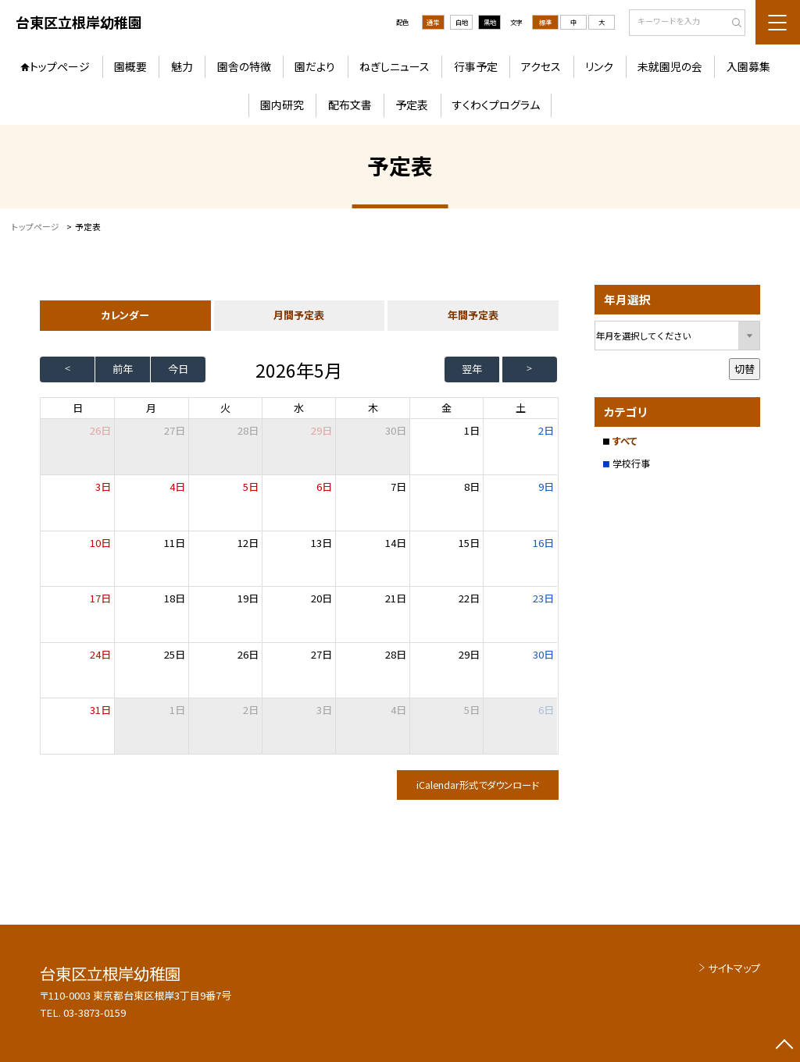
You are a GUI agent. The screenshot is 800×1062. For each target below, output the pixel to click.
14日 (395, 542)
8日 (472, 486)
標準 (545, 22)
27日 (174, 430)
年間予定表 (473, 314)
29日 (321, 430)
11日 (174, 542)
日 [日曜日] (78, 407)
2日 (546, 430)
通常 (433, 22)
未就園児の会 (670, 66)
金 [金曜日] (446, 407)
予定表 (411, 104)
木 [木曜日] (373, 407)
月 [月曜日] (151, 407)
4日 (177, 486)
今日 (178, 368)
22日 (469, 598)
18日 (174, 598)
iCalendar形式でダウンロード (477, 785)
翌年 (472, 368)
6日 (324, 486)
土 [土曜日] (521, 407)
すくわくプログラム (496, 104)
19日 (248, 598)
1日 (472, 430)
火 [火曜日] (225, 407)
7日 (398, 486)
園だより (315, 66)
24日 (100, 654)
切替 (744, 368)
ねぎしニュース (394, 66)
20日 (321, 598)
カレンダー (125, 314)
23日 (543, 598)
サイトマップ (734, 968)
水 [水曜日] (299, 407)
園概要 (130, 66)
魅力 (182, 66)
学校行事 (631, 463)
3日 (103, 486)
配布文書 (350, 104)
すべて (624, 441)
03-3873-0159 (94, 1012)
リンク (599, 66)
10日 (100, 542)
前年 (122, 368)
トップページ (60, 66)
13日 (321, 542)
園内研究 (282, 104)
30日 (395, 430)
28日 (248, 430)
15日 (469, 542)
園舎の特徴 (244, 66)
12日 (248, 542)
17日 (100, 598)
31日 (100, 709)
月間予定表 (298, 314)
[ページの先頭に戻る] (784, 1046)
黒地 (490, 22)
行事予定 (476, 66)
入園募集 (748, 66)
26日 (248, 654)
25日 (174, 654)
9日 (546, 486)
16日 (543, 542)
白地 (461, 22)
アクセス (541, 66)
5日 (251, 486)
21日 (395, 598)
